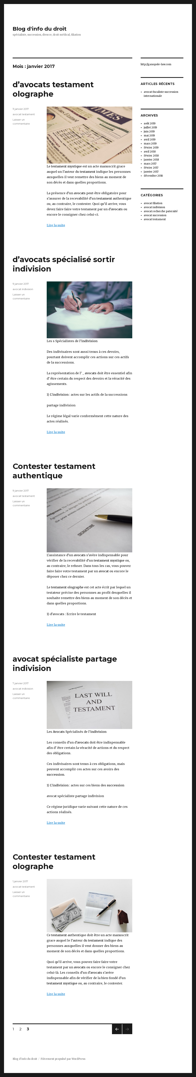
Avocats (59, 732)
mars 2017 (150, 163)
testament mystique (66, 166)
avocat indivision (23, 289)
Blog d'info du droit (40, 28)
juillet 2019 (150, 127)
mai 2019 (149, 135)
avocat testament (24, 114)
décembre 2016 (153, 175)
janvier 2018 (151, 159)
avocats (80, 193)
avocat (103, 571)
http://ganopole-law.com (156, 64)
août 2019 (149, 123)
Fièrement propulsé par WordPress (63, 1059)
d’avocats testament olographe (53, 89)
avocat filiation (153, 203)
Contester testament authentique (54, 470)
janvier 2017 (151, 171)
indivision (89, 341)
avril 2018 (150, 151)
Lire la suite (56, 225)
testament (87, 172)
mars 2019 (150, 143)
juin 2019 (149, 131)
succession (55, 774)
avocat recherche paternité (161, 211)
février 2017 (151, 167)
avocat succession (155, 215)
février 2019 (151, 147)
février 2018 (151, 155)
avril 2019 (149, 139)
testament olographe (67, 587)
